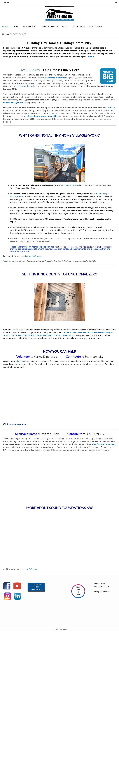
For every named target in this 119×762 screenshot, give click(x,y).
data (6, 261)
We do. (91, 56)
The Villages (78, 26)
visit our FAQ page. (33, 256)
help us (20, 361)
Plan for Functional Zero (103, 444)
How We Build (30, 26)
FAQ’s (64, 26)
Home (5, 26)
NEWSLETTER (95, 26)
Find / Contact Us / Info (14, 34)
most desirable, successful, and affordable (73, 246)
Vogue (60, 629)
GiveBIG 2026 (29, 70)
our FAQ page (31, 569)
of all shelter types (100, 246)
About (15, 26)
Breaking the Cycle (26, 86)
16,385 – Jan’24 (68, 185)
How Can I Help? (50, 26)
